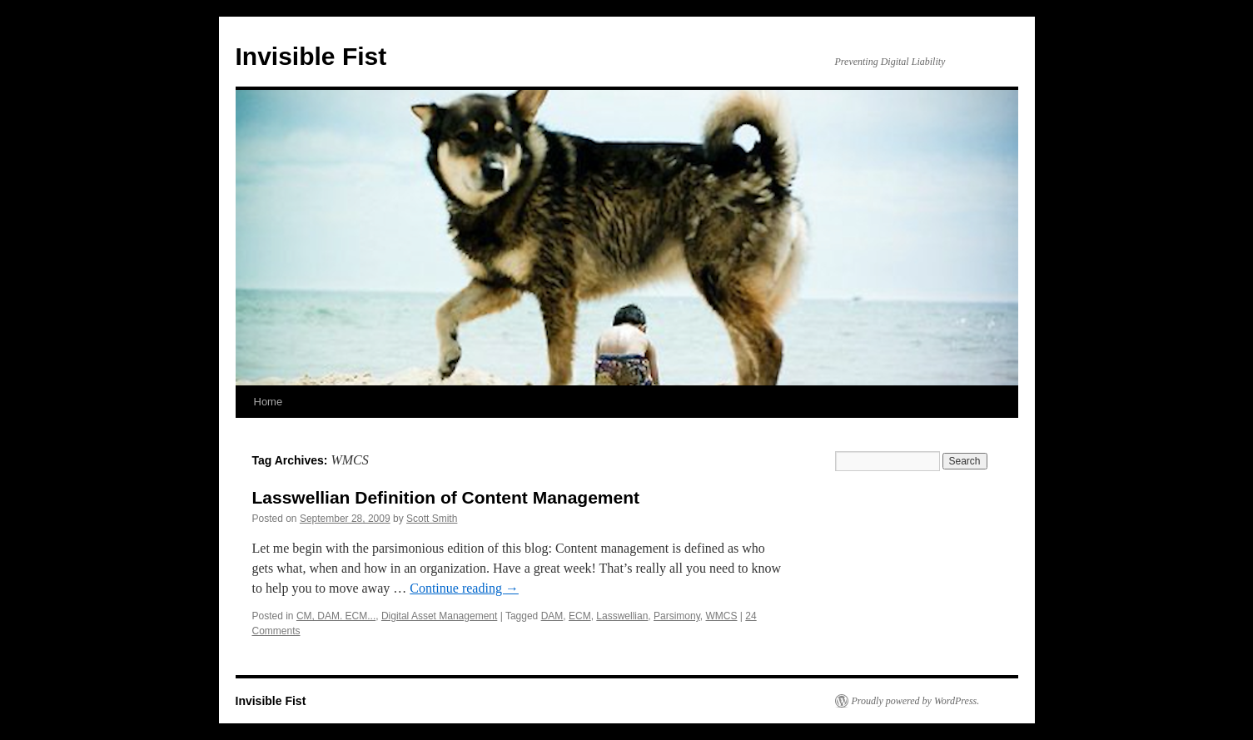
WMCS (722, 616)
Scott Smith (431, 518)
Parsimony (677, 616)
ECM (580, 616)
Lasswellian (622, 616)
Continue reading (464, 588)
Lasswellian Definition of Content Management (446, 497)
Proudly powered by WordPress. (916, 701)
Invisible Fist (311, 56)
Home (268, 401)
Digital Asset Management (439, 616)
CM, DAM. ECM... (335, 616)
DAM (552, 616)
